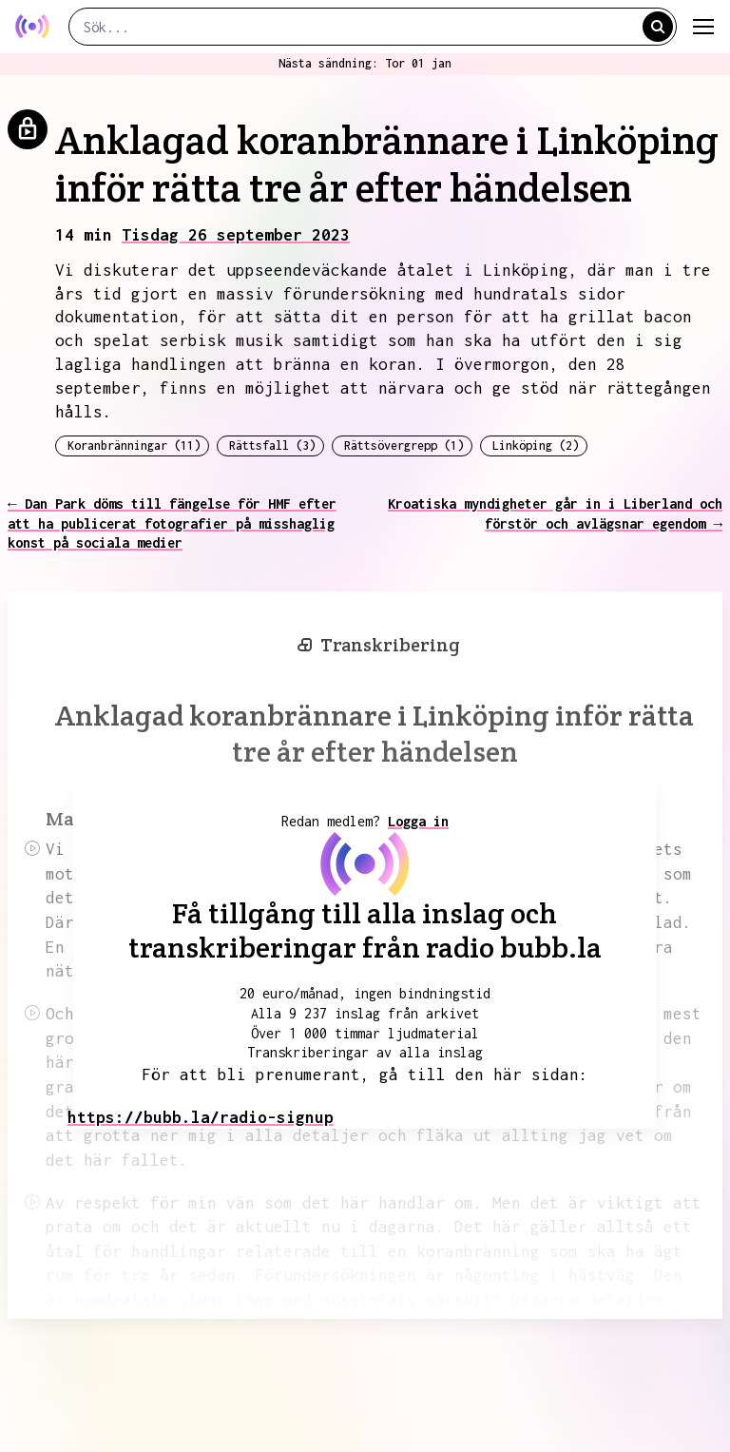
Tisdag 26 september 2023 (236, 234)
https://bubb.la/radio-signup (200, 1118)
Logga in (418, 821)
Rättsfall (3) (272, 445)
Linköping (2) (535, 445)
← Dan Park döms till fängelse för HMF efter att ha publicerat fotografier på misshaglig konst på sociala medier (172, 523)
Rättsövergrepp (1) (404, 445)
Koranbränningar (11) (134, 445)
